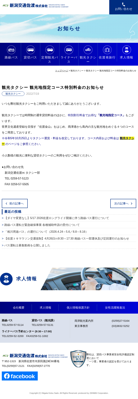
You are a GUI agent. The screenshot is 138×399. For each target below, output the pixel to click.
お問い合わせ (123, 8)
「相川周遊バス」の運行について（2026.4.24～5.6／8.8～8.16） (46, 231)
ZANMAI (93, 393)
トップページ (61, 70)
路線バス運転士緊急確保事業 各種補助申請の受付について (42, 224)
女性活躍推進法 (115, 307)
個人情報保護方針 (78, 307)
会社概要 (18, 307)
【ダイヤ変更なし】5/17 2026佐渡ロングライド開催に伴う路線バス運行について (56, 218)
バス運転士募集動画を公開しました (27, 245)
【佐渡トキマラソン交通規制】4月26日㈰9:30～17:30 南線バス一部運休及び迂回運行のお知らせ (66, 238)
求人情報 (45, 307)
